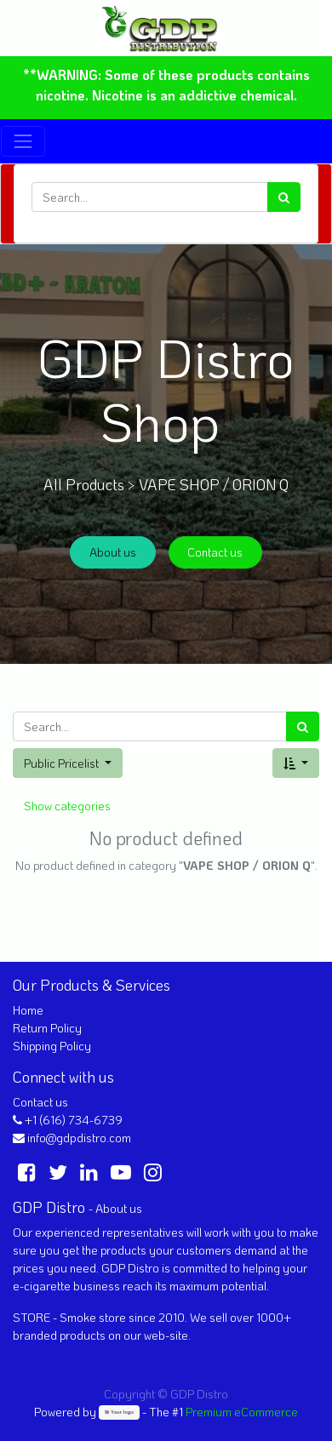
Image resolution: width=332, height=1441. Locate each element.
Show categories (67, 806)
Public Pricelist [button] (62, 763)
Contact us (215, 552)
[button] (295, 763)
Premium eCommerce (242, 1412)
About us (112, 552)
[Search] (284, 197)
